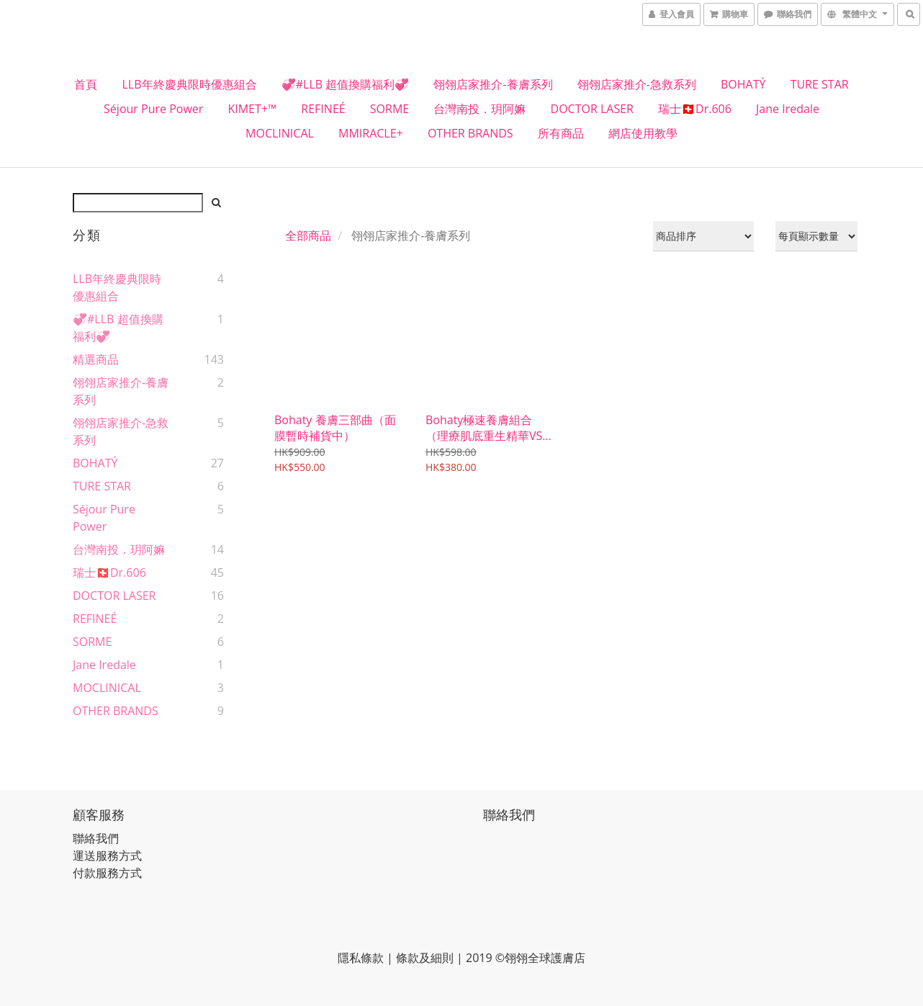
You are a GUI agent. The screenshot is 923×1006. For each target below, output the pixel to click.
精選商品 (96, 359)
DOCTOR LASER (592, 109)
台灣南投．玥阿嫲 (479, 109)
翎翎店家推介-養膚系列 (492, 84)
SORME (389, 109)
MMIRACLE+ (370, 133)
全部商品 (308, 235)
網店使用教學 (642, 133)
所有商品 (561, 133)
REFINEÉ (323, 109)
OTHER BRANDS (470, 133)
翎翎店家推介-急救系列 (636, 84)
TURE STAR (820, 84)
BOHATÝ (743, 84)
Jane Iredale (787, 109)
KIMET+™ (252, 109)
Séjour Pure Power (153, 109)
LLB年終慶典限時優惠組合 (189, 84)
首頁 (85, 84)
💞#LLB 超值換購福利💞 (346, 84)
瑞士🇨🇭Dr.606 (694, 109)
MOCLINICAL (280, 133)
